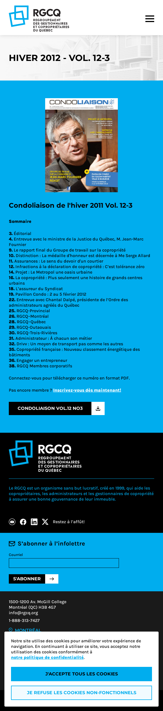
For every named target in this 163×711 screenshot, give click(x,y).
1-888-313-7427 (24, 620)
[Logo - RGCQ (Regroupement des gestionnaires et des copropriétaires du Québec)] (39, 19)
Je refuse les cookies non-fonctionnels (81, 692)
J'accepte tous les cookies (81, 674)
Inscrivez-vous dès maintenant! (87, 390)
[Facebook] (23, 521)
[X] (45, 521)
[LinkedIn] (34, 521)
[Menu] (149, 18)
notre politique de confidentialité (47, 657)
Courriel (16, 554)
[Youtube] (12, 521)
